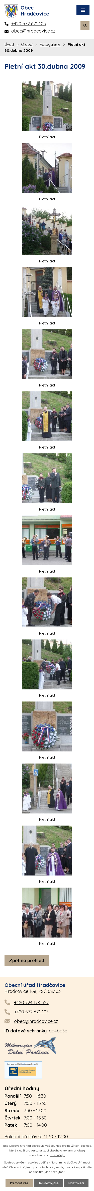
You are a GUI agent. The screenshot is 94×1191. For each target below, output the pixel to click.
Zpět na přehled (26, 960)
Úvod (9, 44)
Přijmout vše (19, 1183)
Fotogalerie (50, 44)
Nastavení (76, 1183)
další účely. (57, 1155)
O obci (27, 44)
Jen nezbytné (48, 1183)
